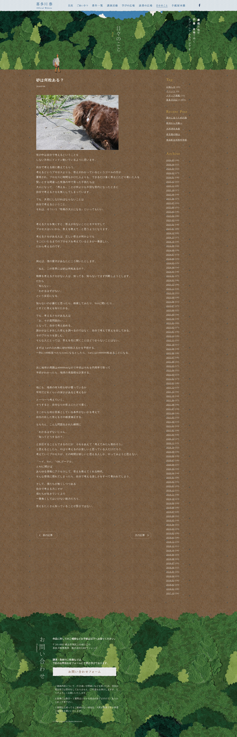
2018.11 (170, 546)
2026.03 (170, 169)
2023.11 (170, 289)
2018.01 (170, 589)
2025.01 (170, 229)
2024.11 (170, 237)
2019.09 (170, 503)
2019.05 (170, 520)
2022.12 (170, 336)
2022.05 (170, 366)
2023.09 (170, 297)
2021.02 (170, 430)
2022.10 (170, 344)
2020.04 (170, 473)
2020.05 (170, 469)
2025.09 (170, 194)
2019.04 (170, 524)
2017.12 (170, 593)
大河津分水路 (173, 128)
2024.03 (170, 271)
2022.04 (170, 370)
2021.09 (170, 400)
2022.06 (170, 362)
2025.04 (170, 216)
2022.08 (170, 353)
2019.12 (170, 490)
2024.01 (170, 280)
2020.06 (170, 464)
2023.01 (170, 331)
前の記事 (48, 535)
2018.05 (170, 572)
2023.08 (170, 301)
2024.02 (170, 276)
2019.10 (170, 499)
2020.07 (170, 460)
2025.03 (170, 220)
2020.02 (170, 482)
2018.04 (170, 576)
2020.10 (170, 447)
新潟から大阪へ (174, 123)
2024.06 (170, 259)
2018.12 (170, 542)
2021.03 (170, 426)
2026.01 (170, 177)
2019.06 (170, 516)
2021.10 (170, 396)
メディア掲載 (173, 95)
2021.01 (170, 434)
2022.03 (170, 374)
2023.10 (170, 293)
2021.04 (170, 422)
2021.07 (170, 409)
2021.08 (170, 404)
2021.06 (170, 413)
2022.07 (170, 357)
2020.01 (170, 486)
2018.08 (170, 559)
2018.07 (170, 563)
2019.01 (170, 537)
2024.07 (170, 254)
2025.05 (170, 211)
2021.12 (170, 387)
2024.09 (170, 246)
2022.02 (170, 379)
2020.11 (170, 443)
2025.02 (170, 224)
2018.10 (170, 550)
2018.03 (170, 580)
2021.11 (170, 392)
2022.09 (170, 349)
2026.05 (170, 160)
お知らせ (170, 87)
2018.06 (170, 567)
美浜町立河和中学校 (176, 140)
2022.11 (170, 340)
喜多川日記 (172, 100)
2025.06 (170, 207)
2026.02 (170, 173)
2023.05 (170, 314)
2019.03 (170, 529)
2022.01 (170, 383)
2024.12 (170, 233)
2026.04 (170, 164)
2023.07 (170, 306)
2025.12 (170, 181)
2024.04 (170, 267)
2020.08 (170, 456)
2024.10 (170, 241)
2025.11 (170, 186)
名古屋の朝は (173, 134)
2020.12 (170, 439)
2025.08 (170, 199)
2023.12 (170, 284)
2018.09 (170, 554)
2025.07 (170, 203)
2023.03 (170, 323)
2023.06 (170, 310)
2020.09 (170, 452)
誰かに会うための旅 (176, 117)
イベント (170, 91)
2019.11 (170, 494)
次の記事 (140, 535)
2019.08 (170, 507)
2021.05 (170, 417)
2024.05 (170, 263)
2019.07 (170, 512)
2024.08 (170, 250)
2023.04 (170, 319)
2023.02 (170, 327)
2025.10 (170, 190)
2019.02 (170, 533)
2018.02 (170, 584)
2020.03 (170, 477)
